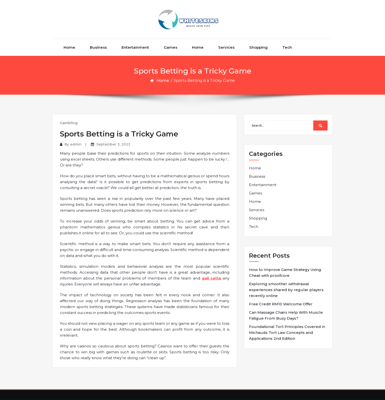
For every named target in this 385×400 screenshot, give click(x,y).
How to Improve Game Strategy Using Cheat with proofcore (285, 272)
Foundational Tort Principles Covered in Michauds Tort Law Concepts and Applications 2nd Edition (287, 332)
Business (98, 47)
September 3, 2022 (113, 144)
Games (170, 47)
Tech (287, 47)
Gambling (69, 123)
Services (226, 47)
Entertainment (135, 47)
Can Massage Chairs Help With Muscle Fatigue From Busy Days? (286, 315)
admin (76, 144)
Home (69, 47)
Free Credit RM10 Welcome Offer (281, 304)
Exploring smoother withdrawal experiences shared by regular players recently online (286, 289)
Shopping (258, 47)
